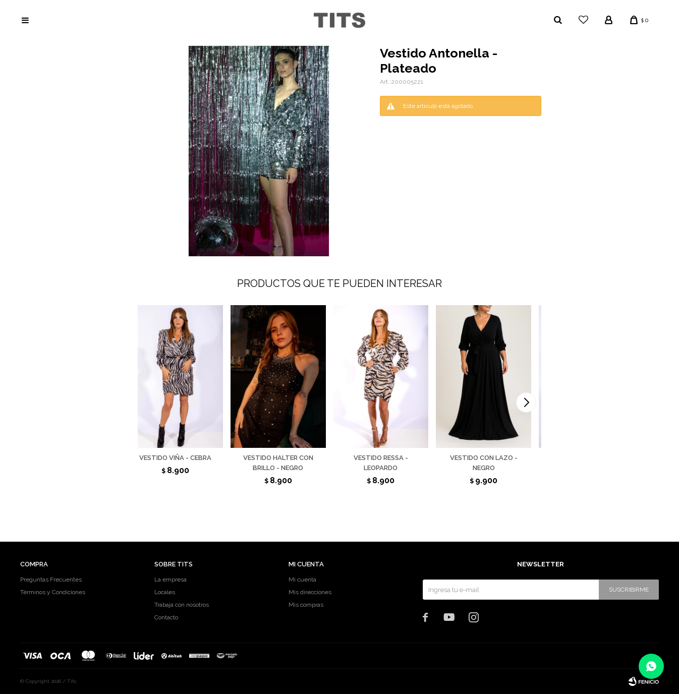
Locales (164, 592)
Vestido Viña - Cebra (175, 457)
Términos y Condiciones (52, 592)
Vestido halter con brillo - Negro (278, 463)
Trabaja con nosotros (181, 604)
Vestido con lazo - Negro (484, 463)
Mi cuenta (302, 579)
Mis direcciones (310, 592)
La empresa (170, 579)
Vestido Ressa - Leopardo (381, 463)
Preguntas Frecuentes (51, 579)
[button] (526, 402)
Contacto (166, 617)
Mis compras (306, 604)
